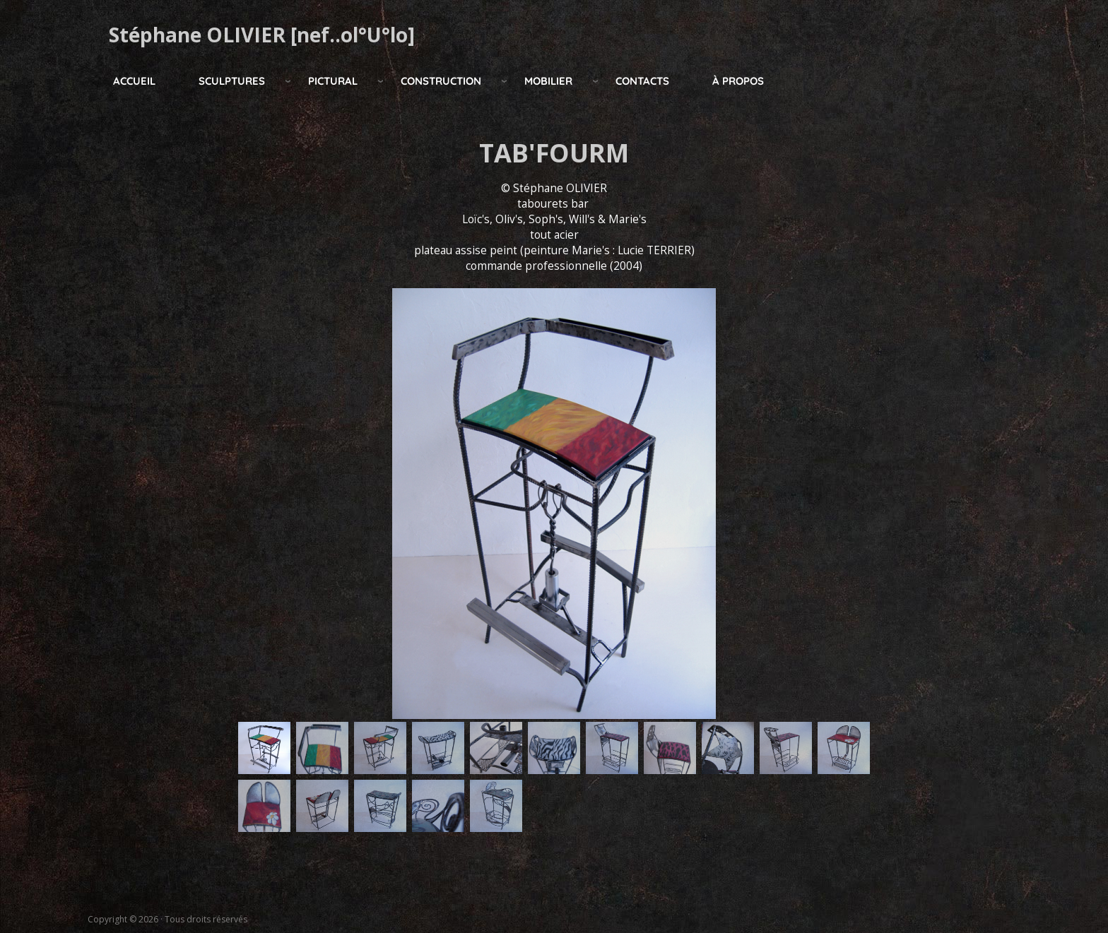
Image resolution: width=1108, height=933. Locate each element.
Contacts (642, 81)
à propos (738, 81)
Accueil (134, 81)
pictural (333, 81)
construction (441, 81)
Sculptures (232, 81)
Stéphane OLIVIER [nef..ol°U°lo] (262, 34)
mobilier (548, 81)
